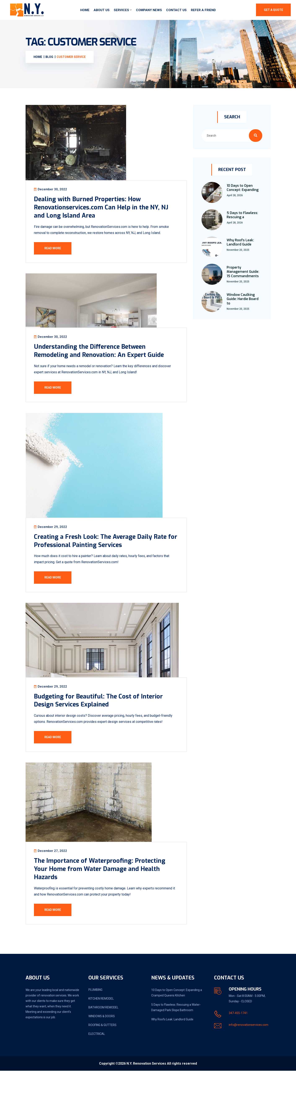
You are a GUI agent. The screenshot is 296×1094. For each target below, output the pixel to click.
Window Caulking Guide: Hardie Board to (243, 300)
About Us (102, 11)
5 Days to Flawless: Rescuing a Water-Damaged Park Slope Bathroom (176, 1030)
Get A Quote (273, 10)
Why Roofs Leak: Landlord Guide (240, 243)
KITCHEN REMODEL (101, 1022)
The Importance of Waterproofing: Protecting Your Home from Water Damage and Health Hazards (107, 889)
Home (84, 11)
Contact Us (176, 11)
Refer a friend (203, 11)
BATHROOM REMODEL (103, 1030)
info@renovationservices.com (248, 1048)
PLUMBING (95, 1013)
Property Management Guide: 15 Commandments (243, 273)
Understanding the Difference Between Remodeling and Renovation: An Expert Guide (106, 358)
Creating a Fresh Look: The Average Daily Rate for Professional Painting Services (99, 552)
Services (121, 11)
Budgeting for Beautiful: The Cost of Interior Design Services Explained (105, 716)
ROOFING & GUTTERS (102, 1048)
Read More (55, 251)
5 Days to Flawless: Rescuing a (242, 216)
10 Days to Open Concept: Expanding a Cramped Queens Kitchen (176, 1016)
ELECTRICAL (96, 1057)
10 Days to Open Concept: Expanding (243, 189)
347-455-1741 (238, 1036)
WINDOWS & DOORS (101, 1039)
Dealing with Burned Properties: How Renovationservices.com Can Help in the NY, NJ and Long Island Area (104, 210)
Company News (149, 11)
